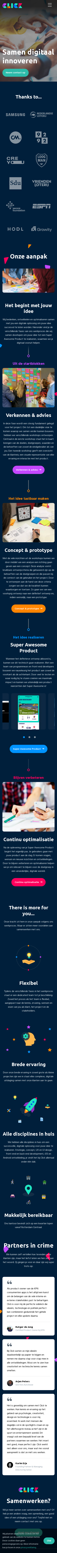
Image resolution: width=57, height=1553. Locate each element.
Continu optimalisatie (28, 882)
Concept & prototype (28, 609)
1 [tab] (24, 737)
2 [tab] (29, 737)
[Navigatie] (50, 5)
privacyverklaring (28, 1547)
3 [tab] (35, 737)
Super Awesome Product (28, 749)
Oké (49, 1541)
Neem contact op (15, 73)
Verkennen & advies (28, 470)
